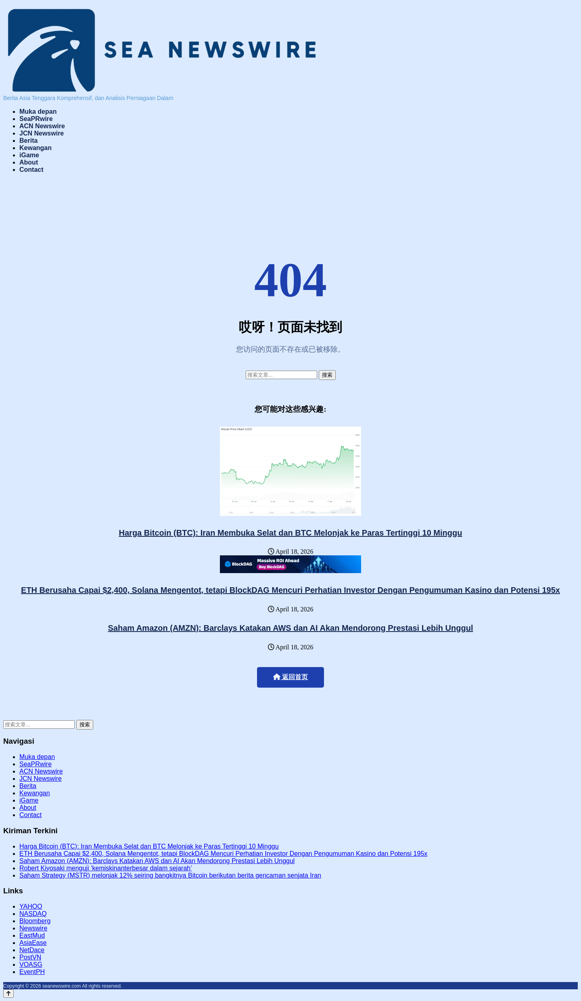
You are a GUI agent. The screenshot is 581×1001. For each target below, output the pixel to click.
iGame (29, 155)
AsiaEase (33, 942)
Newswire (33, 928)
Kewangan (35, 147)
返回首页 (290, 677)
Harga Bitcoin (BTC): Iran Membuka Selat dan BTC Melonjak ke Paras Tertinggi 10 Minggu (290, 532)
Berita (28, 140)
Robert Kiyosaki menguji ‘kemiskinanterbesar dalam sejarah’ (105, 868)
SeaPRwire (36, 118)
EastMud (32, 935)
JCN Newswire (41, 133)
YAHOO (30, 906)
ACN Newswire (42, 126)
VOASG (30, 964)
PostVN (30, 957)
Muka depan (37, 111)
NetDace (31, 950)
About (28, 162)
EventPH (32, 971)
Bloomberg (34, 921)
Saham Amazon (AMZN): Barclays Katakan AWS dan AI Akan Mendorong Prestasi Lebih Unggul (290, 628)
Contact (31, 169)
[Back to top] (8, 993)
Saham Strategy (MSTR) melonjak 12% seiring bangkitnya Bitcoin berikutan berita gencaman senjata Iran (170, 875)
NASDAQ (33, 913)
